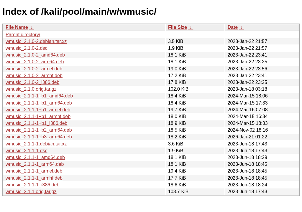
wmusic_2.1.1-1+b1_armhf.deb (38, 116)
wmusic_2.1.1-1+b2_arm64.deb (39, 129)
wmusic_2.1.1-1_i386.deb (32, 184)
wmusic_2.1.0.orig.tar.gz (31, 89)
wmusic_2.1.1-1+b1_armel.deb (38, 109)
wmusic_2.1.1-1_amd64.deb (35, 157)
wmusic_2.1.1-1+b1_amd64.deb (39, 95)
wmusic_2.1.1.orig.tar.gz (31, 191)
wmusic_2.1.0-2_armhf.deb (34, 75)
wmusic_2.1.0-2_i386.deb (32, 82)
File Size (177, 27)
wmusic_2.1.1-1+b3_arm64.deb (39, 136)
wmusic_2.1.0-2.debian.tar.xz (36, 41)
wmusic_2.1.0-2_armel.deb (34, 68)
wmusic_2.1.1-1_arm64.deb (35, 164)
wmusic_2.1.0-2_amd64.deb (35, 54)
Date (232, 27)
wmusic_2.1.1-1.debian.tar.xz (36, 143)
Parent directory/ (23, 34)
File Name (17, 27)
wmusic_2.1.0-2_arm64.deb (35, 61)
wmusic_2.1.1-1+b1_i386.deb (36, 123)
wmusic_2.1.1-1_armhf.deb (34, 177)
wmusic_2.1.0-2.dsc (26, 48)
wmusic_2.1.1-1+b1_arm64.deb (39, 102)
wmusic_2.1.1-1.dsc (26, 150)
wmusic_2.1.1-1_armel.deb (34, 170)
